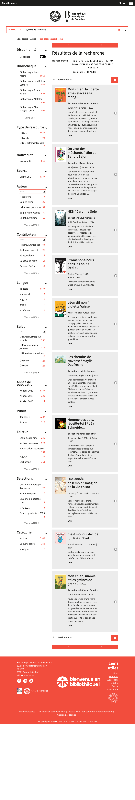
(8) (32, 119)
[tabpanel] (67, 385)
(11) (32, 525)
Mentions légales (27, 787)
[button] (120, 3)
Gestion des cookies (66, 790)
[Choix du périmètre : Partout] (27, 31)
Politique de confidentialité (52, 787)
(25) (32, 227)
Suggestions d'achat (112, 757)
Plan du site (112, 765)
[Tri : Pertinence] (65, 81)
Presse (115, 761)
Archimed (53, 797)
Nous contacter (113, 750)
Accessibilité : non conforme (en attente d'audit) (91, 787)
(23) (32, 319)
